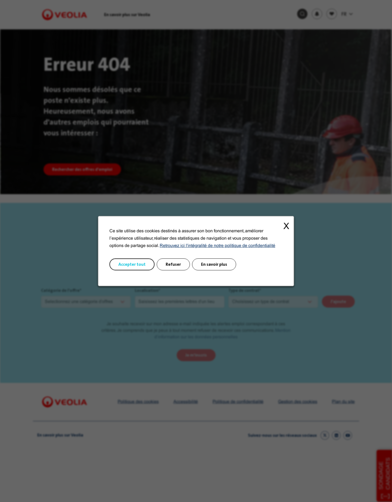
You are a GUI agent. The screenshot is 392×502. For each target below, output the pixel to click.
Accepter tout (137, 268)
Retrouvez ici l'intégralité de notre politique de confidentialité (216, 252)
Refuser (175, 268)
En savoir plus (213, 268)
